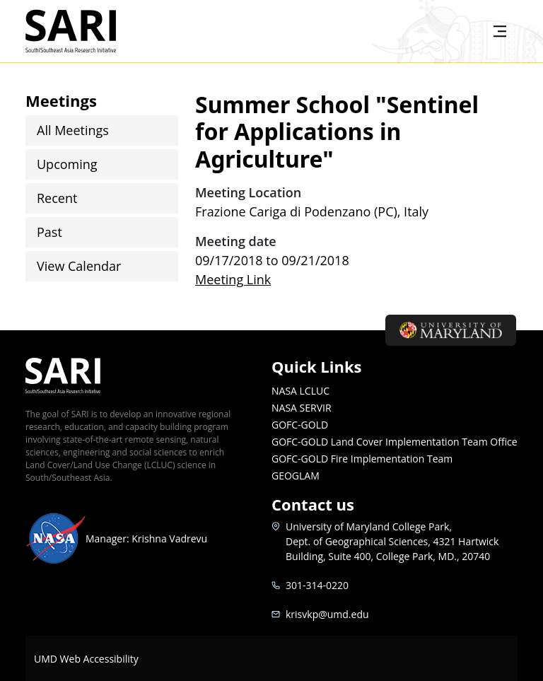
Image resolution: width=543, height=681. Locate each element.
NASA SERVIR (302, 407)
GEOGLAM (296, 475)
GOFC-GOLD (300, 424)
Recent (57, 198)
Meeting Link (233, 279)
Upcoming (67, 164)
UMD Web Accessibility (86, 658)
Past (49, 231)
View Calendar (79, 265)
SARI (87, 31)
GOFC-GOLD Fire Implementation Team (362, 458)
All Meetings (73, 130)
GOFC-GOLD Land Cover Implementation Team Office (395, 441)
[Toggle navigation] (500, 31)
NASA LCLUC (300, 390)
